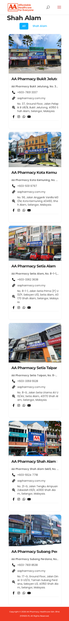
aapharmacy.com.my (31, 98)
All (24, 26)
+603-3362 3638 (27, 279)
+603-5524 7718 (27, 475)
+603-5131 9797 (27, 186)
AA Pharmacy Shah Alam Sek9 (38, 461)
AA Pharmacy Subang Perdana (38, 551)
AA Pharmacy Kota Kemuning (38, 172)
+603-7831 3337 (27, 92)
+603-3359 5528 (27, 381)
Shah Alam (40, 26)
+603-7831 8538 (27, 565)
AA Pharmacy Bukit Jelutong (37, 79)
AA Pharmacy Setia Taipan (34, 368)
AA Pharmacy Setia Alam (33, 266)
